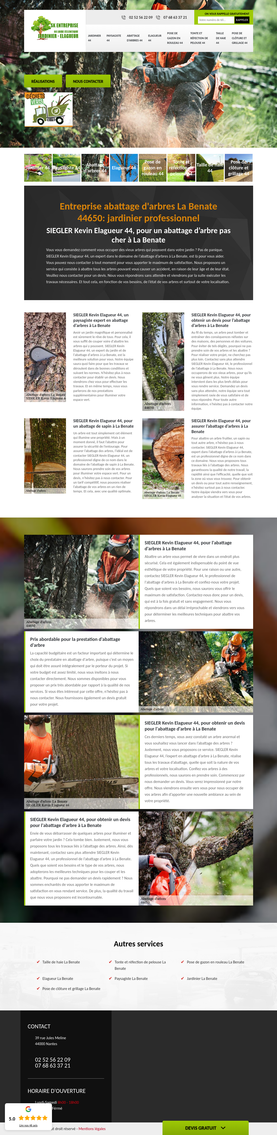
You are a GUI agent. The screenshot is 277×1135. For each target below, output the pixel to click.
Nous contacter (88, 81)
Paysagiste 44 (114, 38)
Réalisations (43, 81)
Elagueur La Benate (58, 978)
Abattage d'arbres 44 (134, 38)
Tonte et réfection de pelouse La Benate (140, 965)
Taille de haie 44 (221, 38)
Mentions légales (92, 1128)
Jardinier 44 (94, 38)
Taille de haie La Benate (61, 962)
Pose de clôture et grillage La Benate (71, 988)
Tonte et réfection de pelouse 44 (199, 38)
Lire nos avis (28, 1125)
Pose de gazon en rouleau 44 (175, 38)
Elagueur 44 (155, 38)
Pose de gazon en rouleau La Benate (215, 962)
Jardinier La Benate (202, 978)
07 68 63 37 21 (175, 17)
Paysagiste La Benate (131, 978)
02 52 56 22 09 (141, 17)
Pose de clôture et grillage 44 (239, 38)
